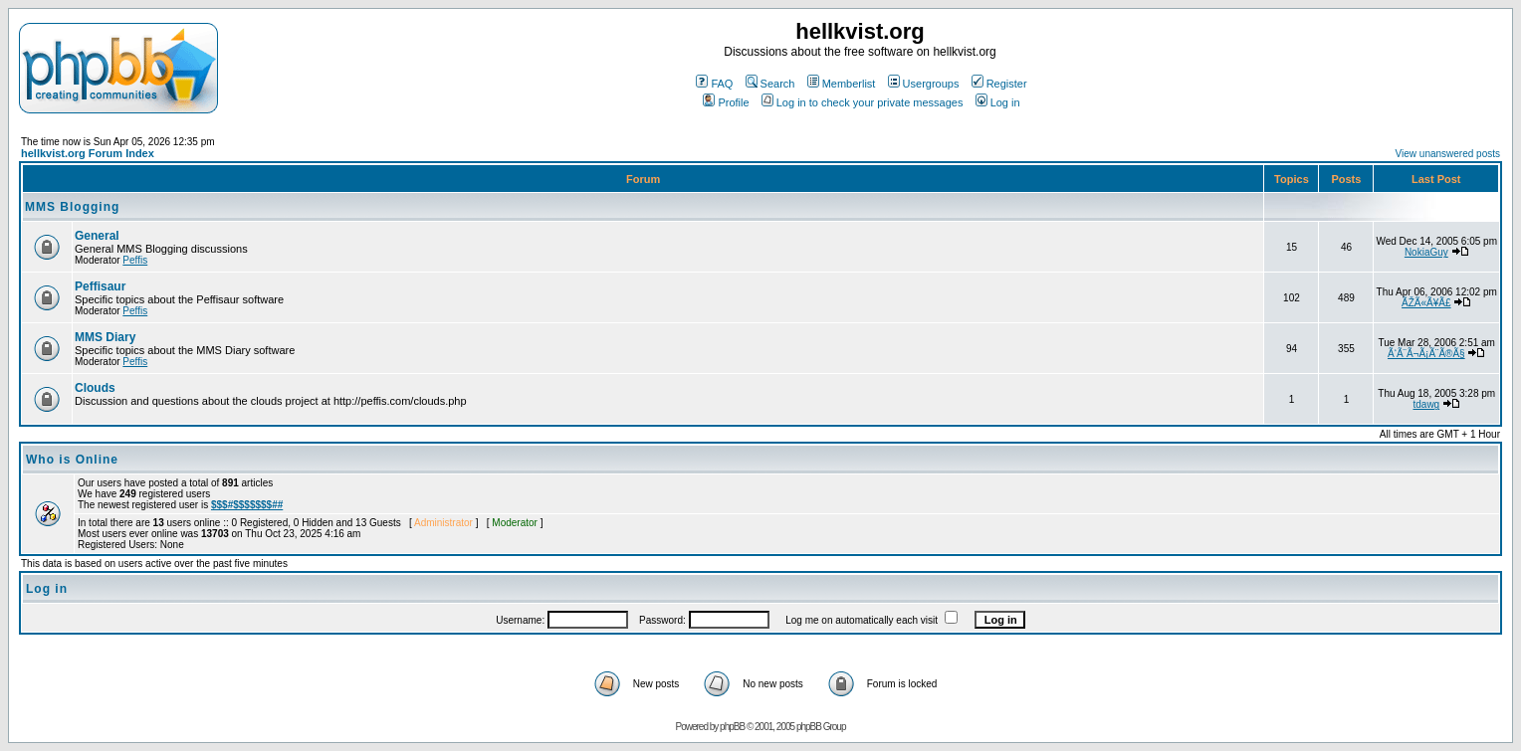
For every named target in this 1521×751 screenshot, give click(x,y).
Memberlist (841, 84)
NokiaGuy (1426, 252)
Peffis (134, 260)
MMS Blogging (72, 207)
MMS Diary (105, 337)
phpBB (732, 726)
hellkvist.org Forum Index (87, 153)
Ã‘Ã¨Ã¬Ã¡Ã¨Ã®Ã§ (1426, 353)
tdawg (1425, 404)
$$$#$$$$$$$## (247, 504)
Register (999, 84)
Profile (726, 102)
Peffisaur (100, 286)
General (97, 236)
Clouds (95, 388)
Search (770, 84)
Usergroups (924, 84)
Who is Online (72, 460)
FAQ (714, 84)
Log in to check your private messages (862, 102)
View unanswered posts (1448, 153)
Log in (998, 102)
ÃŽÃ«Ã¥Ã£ (1426, 302)
